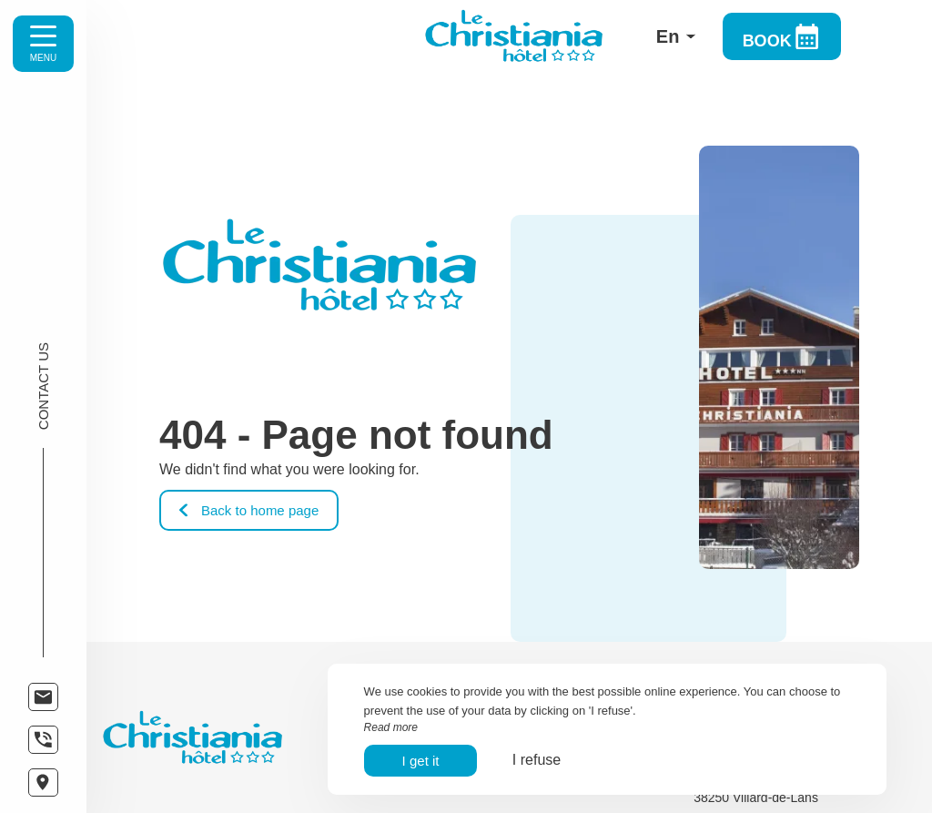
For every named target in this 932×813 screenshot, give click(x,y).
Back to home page (249, 510)
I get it (421, 760)
